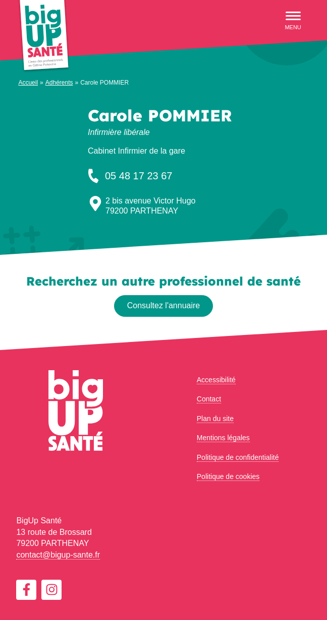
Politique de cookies (228, 476)
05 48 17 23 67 (129, 175)
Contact (209, 399)
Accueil (28, 82)
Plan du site (215, 419)
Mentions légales (223, 438)
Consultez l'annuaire (163, 305)
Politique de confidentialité (238, 457)
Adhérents (59, 82)
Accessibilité (216, 380)
